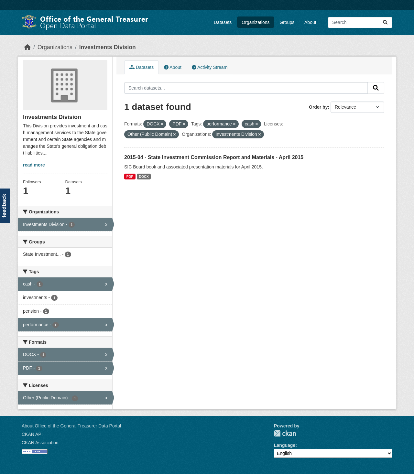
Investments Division (107, 47)
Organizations (255, 22)
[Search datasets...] (360, 22)
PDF (129, 176)
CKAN (285, 433)
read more (34, 164)
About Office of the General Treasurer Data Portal (71, 425)
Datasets (223, 22)
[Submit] (385, 22)
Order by (318, 107)
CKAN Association (40, 442)
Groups (286, 22)
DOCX (143, 176)
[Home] (27, 47)
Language (284, 445)
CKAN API (32, 434)
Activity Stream (209, 67)
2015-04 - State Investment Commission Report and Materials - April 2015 (213, 157)
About (310, 22)
